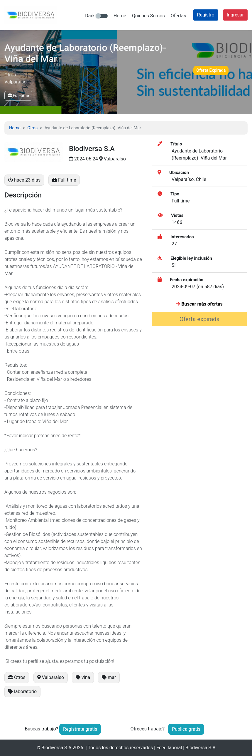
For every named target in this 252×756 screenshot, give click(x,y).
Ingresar (235, 15)
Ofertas (178, 16)
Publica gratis (186, 729)
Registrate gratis (80, 729)
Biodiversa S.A (56, 747)
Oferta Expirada (211, 70)
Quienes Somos (148, 16)
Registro (205, 15)
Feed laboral (169, 747)
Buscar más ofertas (199, 304)
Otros (32, 127)
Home (120, 16)
